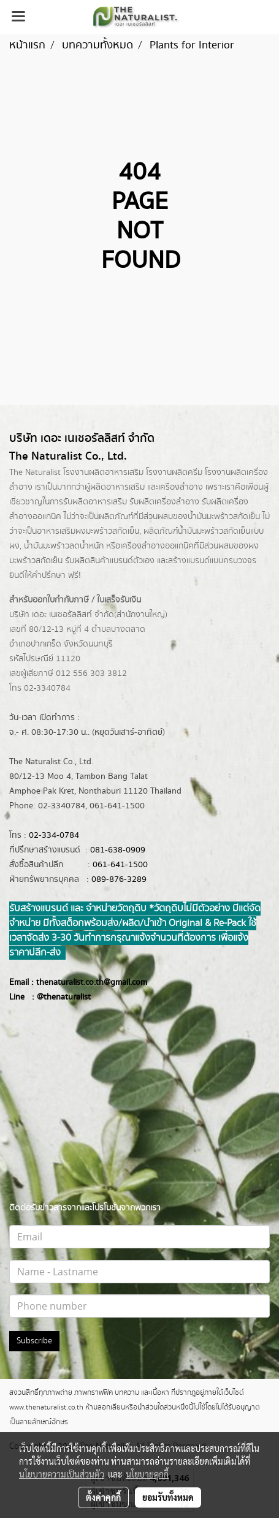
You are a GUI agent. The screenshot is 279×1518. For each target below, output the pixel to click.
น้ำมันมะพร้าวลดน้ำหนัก (64, 546)
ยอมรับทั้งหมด (168, 1497)
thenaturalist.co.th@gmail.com (91, 982)
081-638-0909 (117, 850)
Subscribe (34, 1341)
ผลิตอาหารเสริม (117, 487)
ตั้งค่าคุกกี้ (103, 1497)
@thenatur (56, 997)
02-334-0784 (54, 835)
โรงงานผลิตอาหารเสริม (103, 472)
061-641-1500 (120, 865)
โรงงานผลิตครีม (174, 472)
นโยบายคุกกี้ (147, 1473)
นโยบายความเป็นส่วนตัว (61, 1473)
